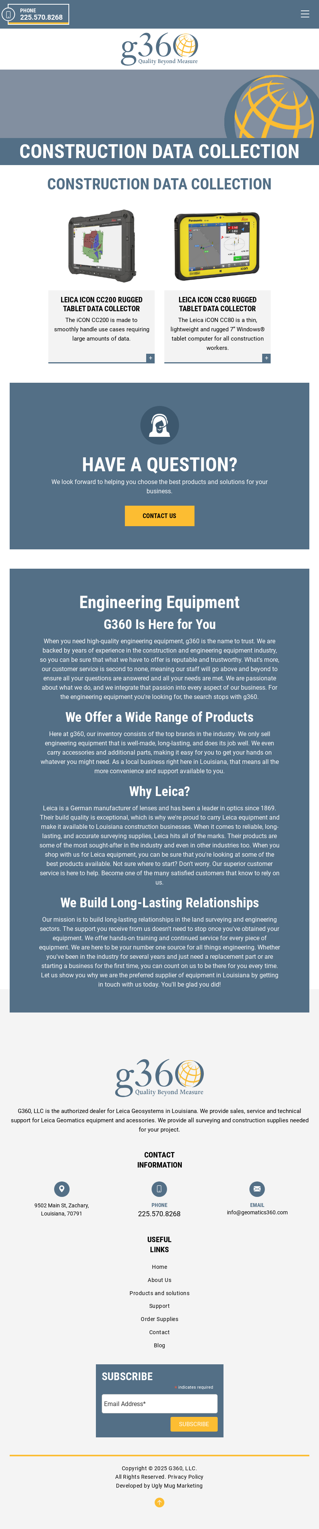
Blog (159, 1345)
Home (159, 1267)
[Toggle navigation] (305, 14)
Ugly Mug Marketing (177, 1486)
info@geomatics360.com (257, 1212)
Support (159, 1306)
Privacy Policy (186, 1477)
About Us (159, 1280)
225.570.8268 (159, 1214)
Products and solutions (159, 1293)
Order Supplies (159, 1319)
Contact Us (159, 516)
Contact (159, 1332)
